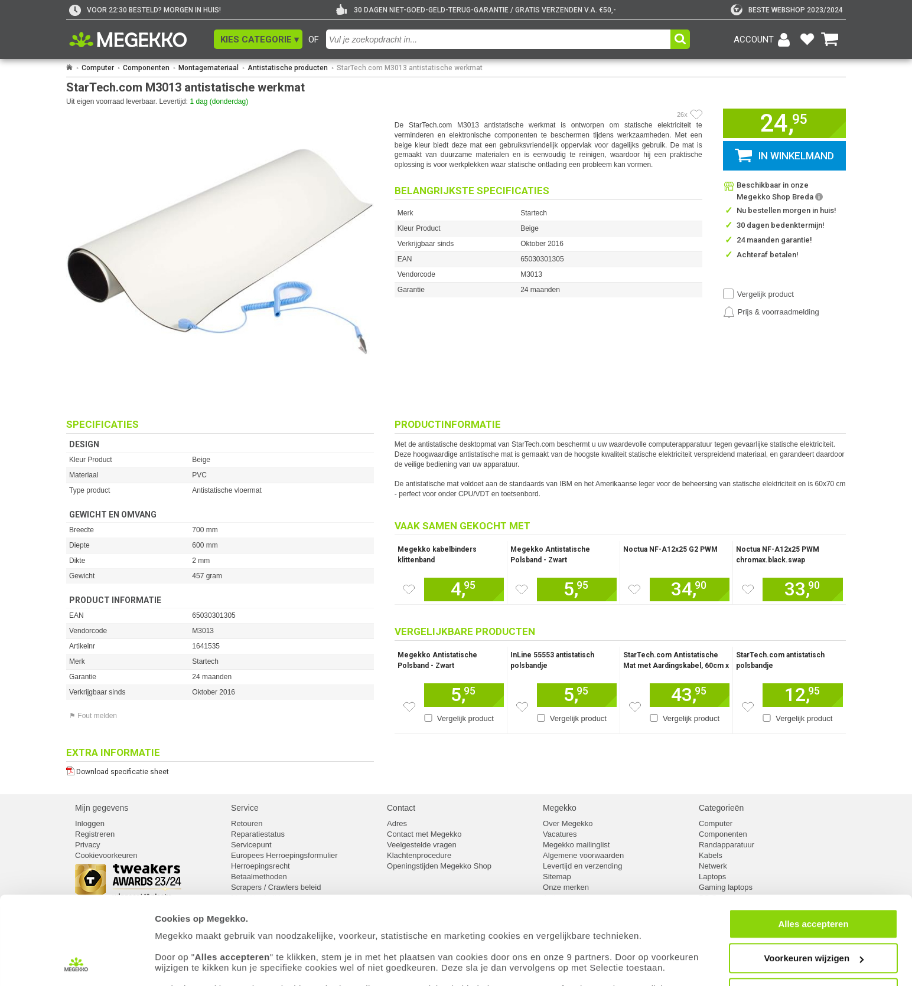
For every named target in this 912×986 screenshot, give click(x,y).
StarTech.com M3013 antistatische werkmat (410, 68)
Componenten (146, 68)
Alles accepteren (813, 876)
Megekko (559, 808)
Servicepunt (251, 844)
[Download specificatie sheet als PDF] (220, 769)
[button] (258, 39)
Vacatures (560, 834)
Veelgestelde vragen (422, 844)
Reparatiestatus (258, 834)
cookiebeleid (528, 941)
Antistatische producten (287, 68)
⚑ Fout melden (93, 716)
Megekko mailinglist (576, 844)
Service (245, 808)
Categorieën (721, 808)
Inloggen (90, 823)
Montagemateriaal (208, 68)
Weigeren (813, 945)
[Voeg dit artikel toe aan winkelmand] (464, 589)
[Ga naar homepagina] (141, 39)
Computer (98, 68)
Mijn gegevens (101, 808)
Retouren (246, 823)
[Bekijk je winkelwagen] (830, 40)
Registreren (95, 834)
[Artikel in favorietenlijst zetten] (696, 114)
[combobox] (499, 39)
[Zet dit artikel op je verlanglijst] (409, 589)
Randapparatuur (726, 844)
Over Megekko (568, 823)
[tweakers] (787, 10)
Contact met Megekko (424, 834)
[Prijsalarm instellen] (771, 312)
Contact (401, 808)
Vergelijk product (765, 294)
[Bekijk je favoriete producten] (807, 40)
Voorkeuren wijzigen (814, 911)
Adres (397, 823)
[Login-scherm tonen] (764, 40)
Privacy (87, 844)
